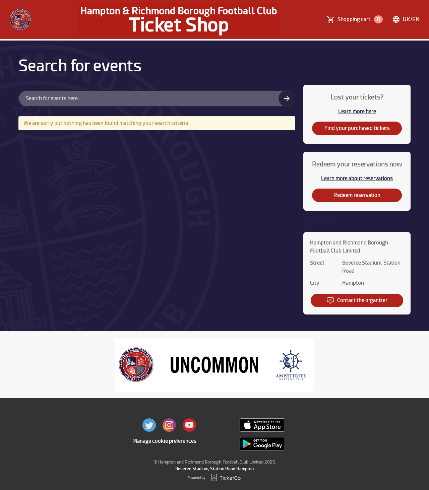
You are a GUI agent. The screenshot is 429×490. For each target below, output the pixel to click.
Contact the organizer (356, 300)
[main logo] (20, 19)
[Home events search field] (156, 98)
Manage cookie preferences (164, 441)
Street (317, 263)
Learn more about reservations (357, 178)
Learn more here (357, 111)
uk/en (406, 19)
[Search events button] (287, 98)
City (314, 283)
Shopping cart (360, 19)
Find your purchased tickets (357, 128)
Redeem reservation (356, 195)
